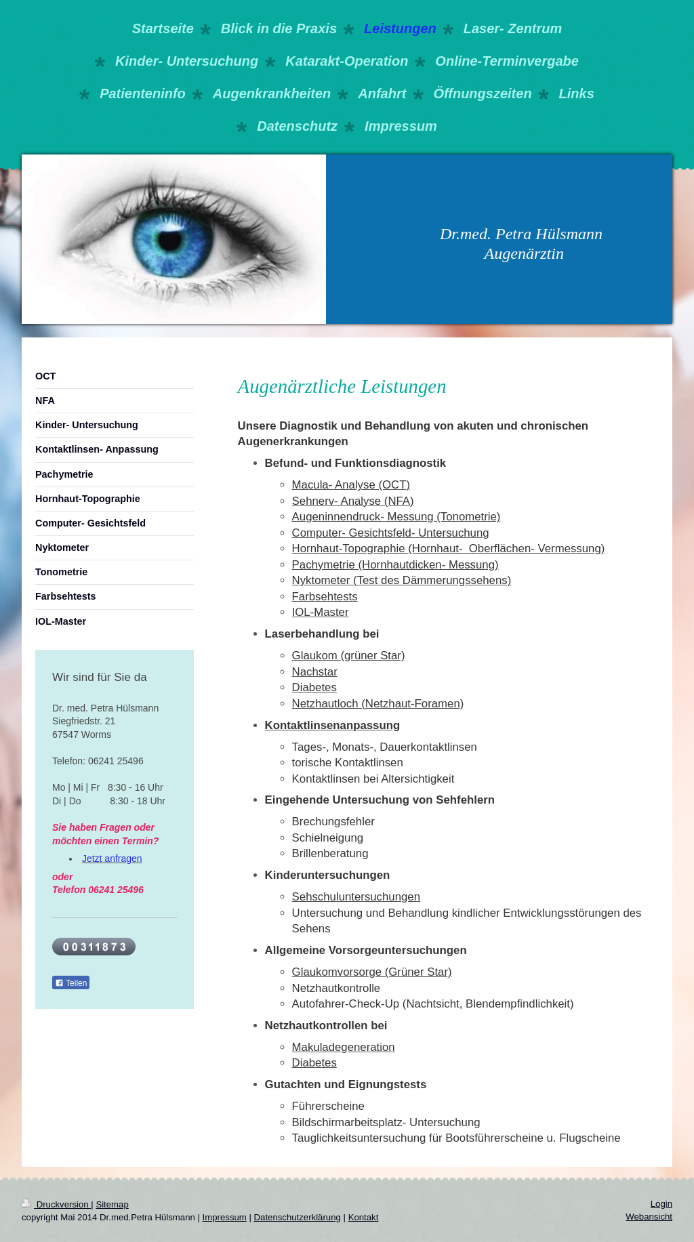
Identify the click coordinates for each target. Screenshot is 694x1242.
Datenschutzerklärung (297, 1217)
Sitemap (112, 1204)
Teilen (71, 983)
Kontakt (363, 1217)
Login (661, 1204)
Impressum (225, 1217)
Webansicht (649, 1217)
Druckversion (56, 1204)
